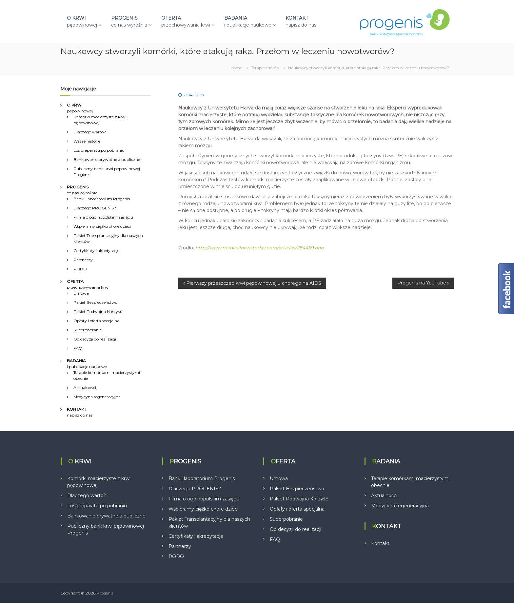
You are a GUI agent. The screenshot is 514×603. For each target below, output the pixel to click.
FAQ (77, 348)
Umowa (81, 293)
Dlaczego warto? (89, 131)
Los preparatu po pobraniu (99, 150)
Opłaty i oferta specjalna (96, 320)
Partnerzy (83, 259)
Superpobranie (87, 329)
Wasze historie (86, 141)
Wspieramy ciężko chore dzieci (102, 226)
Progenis (104, 593)
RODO (80, 268)
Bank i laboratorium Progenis (101, 198)
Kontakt (380, 543)
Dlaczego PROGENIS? (94, 207)
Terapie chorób (265, 67)
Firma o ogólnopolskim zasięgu (103, 217)
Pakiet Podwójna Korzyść (97, 311)
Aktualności (84, 387)
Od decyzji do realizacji (94, 339)
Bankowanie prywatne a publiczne (106, 159)
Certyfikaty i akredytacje (96, 250)
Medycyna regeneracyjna (97, 396)
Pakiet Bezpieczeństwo (95, 302)
